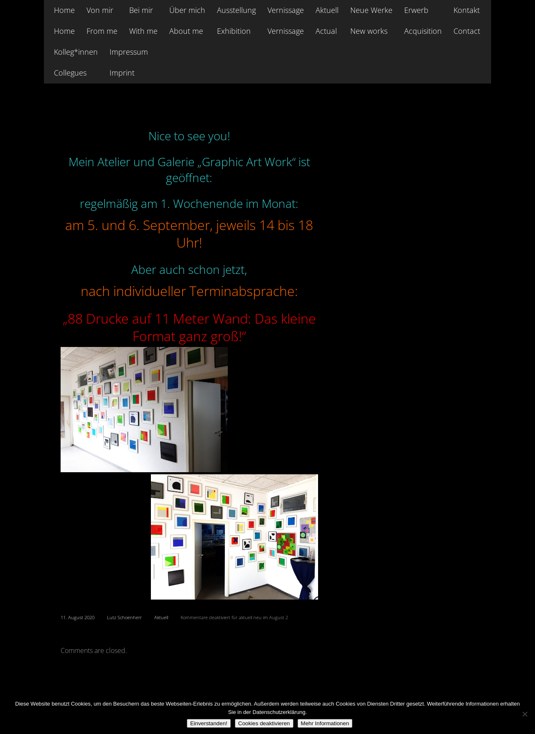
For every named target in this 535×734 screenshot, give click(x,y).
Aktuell (161, 617)
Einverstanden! (208, 723)
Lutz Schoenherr (124, 617)
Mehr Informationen (325, 723)
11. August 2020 (77, 617)
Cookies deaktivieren (264, 723)
